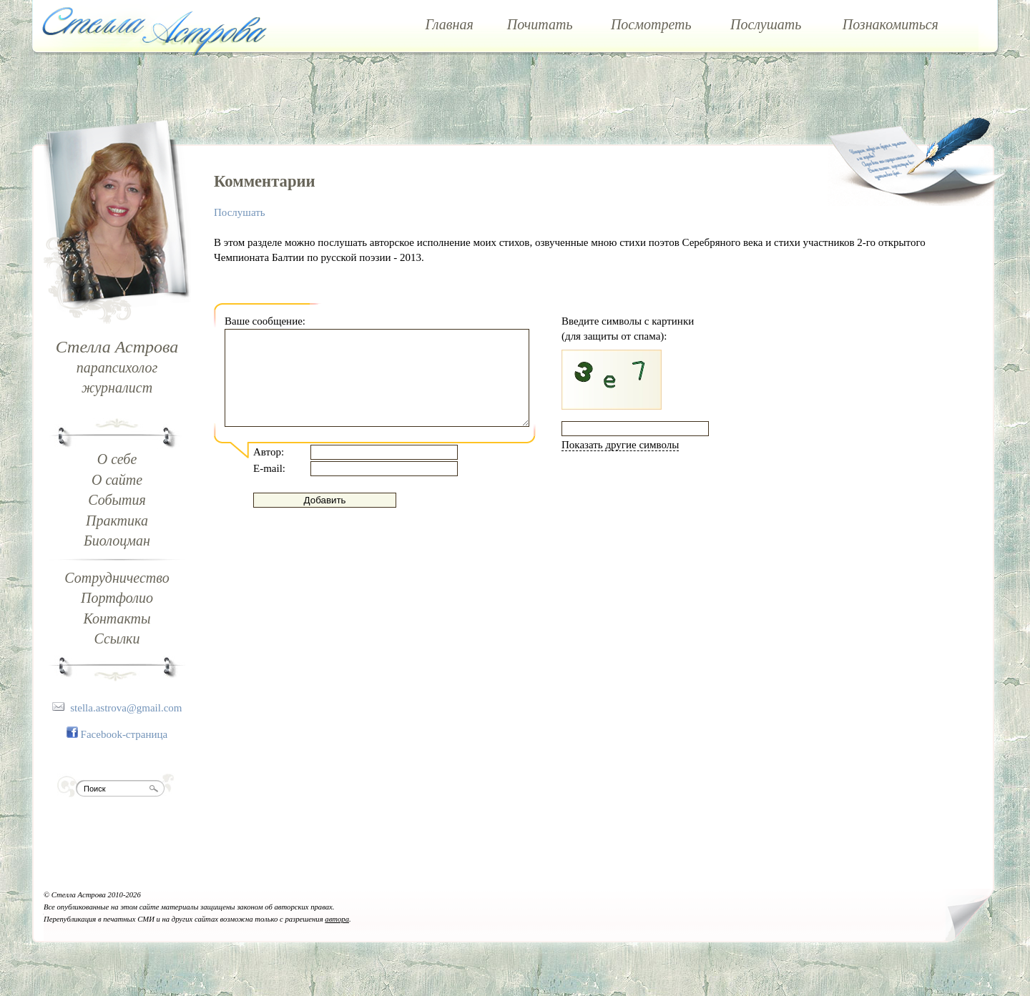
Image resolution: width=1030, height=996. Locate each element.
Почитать (540, 24)
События (117, 500)
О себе (117, 459)
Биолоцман (117, 540)
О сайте (117, 480)
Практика (117, 520)
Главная (450, 24)
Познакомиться (890, 24)
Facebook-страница (124, 734)
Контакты (116, 618)
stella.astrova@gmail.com (126, 708)
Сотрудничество (116, 578)
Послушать (765, 24)
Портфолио (117, 598)
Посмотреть (651, 24)
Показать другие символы (620, 444)
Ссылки (117, 638)
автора (337, 919)
